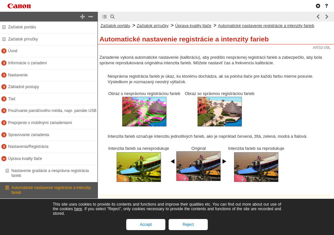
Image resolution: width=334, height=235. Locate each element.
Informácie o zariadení (27, 63)
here (78, 209)
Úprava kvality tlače (25, 158)
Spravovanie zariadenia (28, 135)
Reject (188, 224)
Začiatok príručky (23, 39)
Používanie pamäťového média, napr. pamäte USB (52, 110)
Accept (146, 224)
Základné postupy (23, 87)
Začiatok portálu (22, 27)
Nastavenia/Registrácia (28, 146)
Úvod (12, 51)
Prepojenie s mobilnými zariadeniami (40, 122)
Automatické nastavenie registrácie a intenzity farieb (266, 25)
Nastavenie (18, 75)
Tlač (12, 99)
